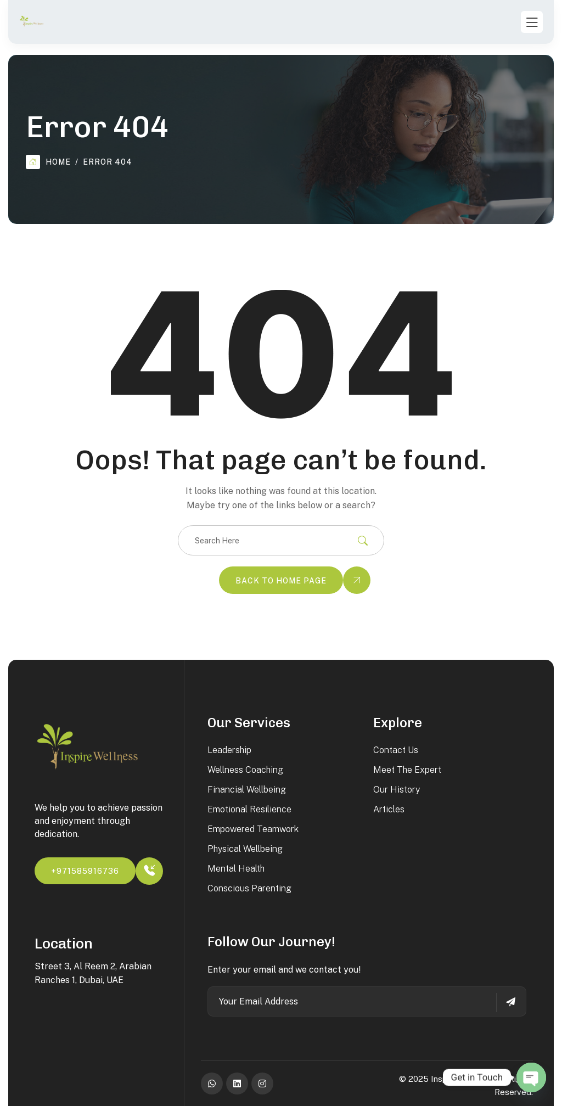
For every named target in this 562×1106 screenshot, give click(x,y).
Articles (388, 809)
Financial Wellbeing (246, 789)
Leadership (229, 750)
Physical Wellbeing (245, 849)
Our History (396, 789)
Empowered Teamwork (253, 829)
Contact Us (395, 750)
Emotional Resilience (249, 809)
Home (48, 162)
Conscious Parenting (249, 888)
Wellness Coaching (245, 770)
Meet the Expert (407, 770)
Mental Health (236, 868)
